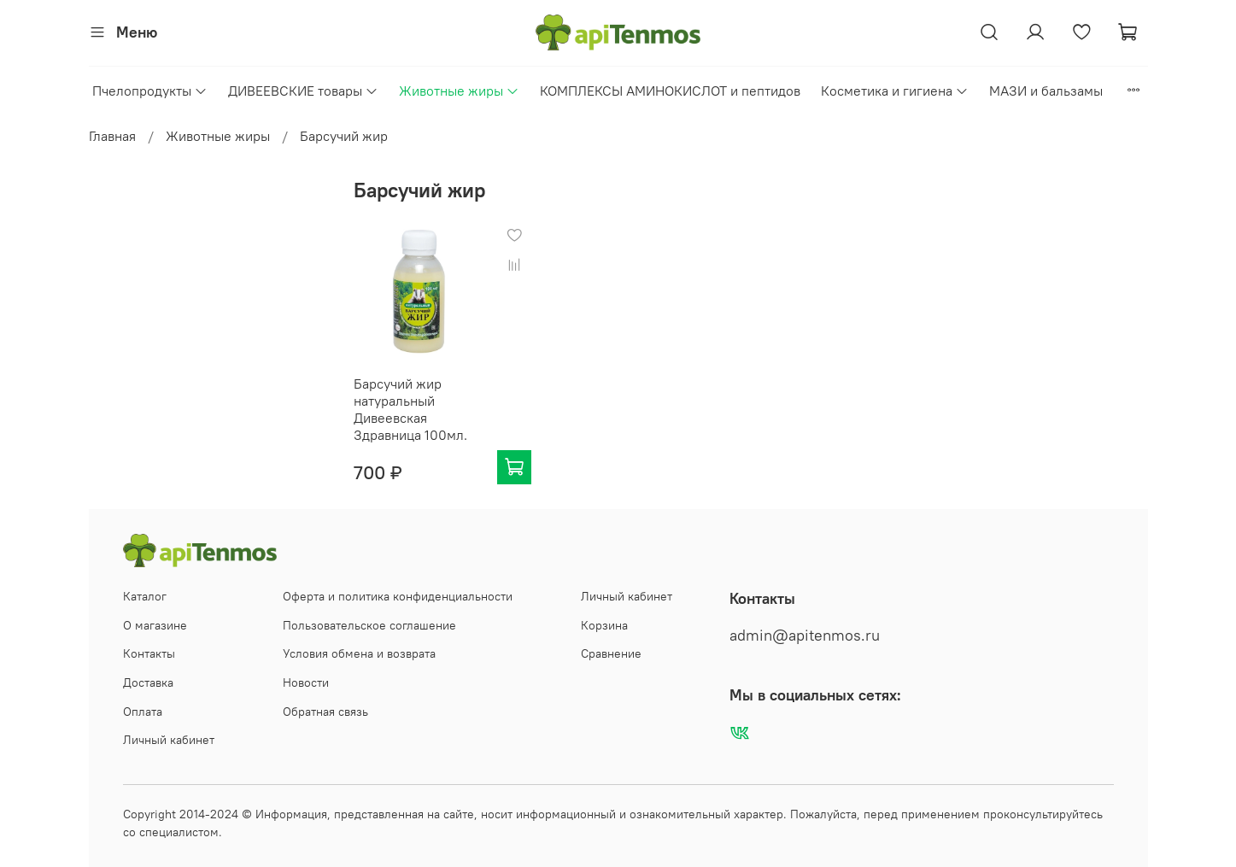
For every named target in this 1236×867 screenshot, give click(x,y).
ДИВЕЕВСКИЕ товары (303, 90)
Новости (306, 682)
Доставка (148, 682)
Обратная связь (325, 711)
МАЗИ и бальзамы (1046, 90)
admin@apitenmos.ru (804, 635)
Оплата (142, 711)
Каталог (145, 596)
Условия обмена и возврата (359, 653)
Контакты (149, 653)
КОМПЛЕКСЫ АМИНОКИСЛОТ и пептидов (670, 90)
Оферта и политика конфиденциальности (398, 596)
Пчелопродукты (150, 90)
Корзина (604, 625)
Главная (112, 135)
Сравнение (611, 653)
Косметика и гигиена (895, 90)
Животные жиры (459, 90)
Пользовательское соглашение (369, 625)
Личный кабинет (168, 739)
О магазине (155, 625)
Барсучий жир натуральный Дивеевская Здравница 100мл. (410, 409)
